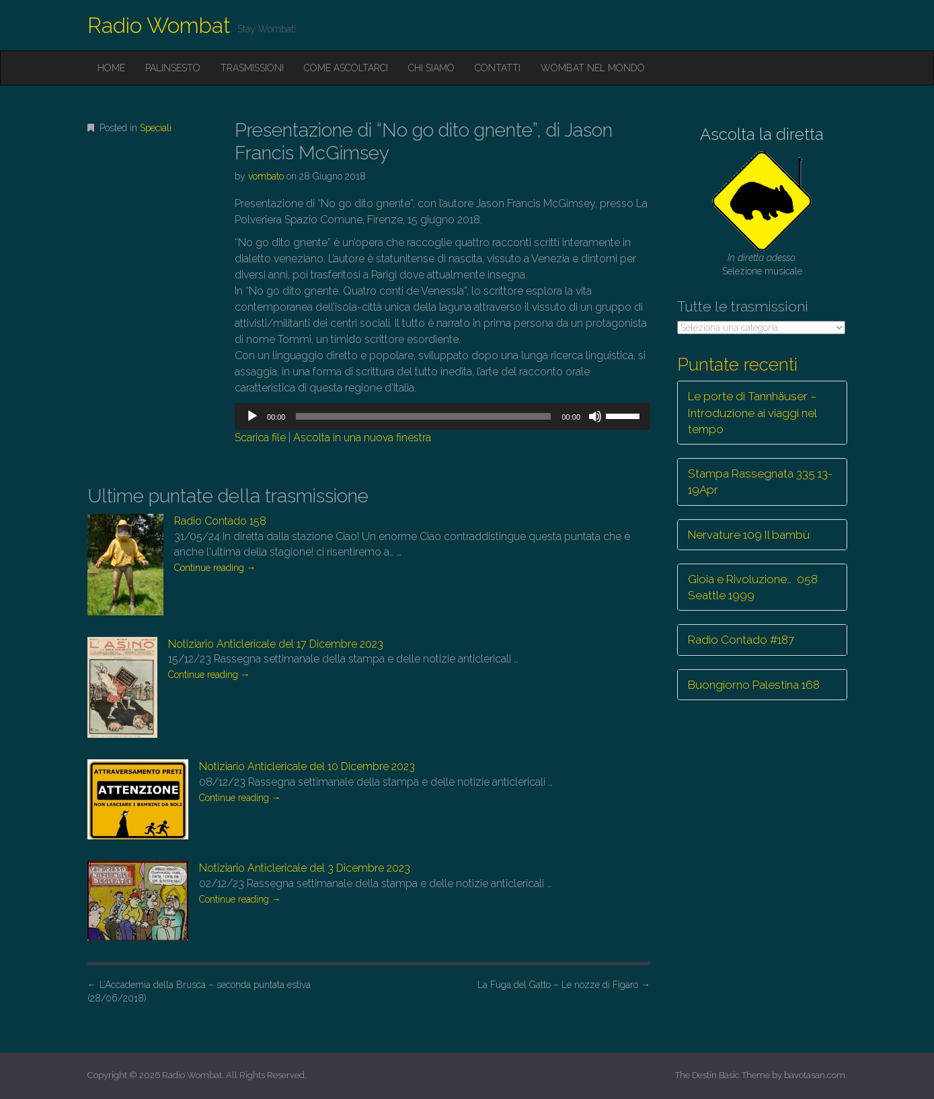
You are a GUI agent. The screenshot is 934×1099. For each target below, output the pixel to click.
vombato (266, 176)
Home (111, 68)
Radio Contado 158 (220, 521)
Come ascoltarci (346, 68)
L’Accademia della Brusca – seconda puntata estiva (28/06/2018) (199, 991)
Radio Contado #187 (741, 639)
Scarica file (260, 437)
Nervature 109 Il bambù (749, 534)
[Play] (252, 416)
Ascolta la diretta (762, 134)
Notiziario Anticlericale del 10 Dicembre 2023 (307, 766)
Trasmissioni (252, 68)
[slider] (423, 416)
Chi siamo (431, 68)
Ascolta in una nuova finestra (362, 437)
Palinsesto (172, 68)
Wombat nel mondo (593, 68)
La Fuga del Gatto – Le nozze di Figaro (563, 984)
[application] (442, 416)
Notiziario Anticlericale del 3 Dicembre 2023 (304, 868)
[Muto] (595, 416)
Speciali (155, 127)
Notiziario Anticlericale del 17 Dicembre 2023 (275, 644)
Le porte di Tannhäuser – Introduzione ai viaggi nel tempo (752, 412)
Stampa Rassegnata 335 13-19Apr (760, 481)
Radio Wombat (159, 25)
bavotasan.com (814, 1075)
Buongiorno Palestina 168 (754, 684)
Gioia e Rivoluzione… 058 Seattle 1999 (753, 587)
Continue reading (215, 567)
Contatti (497, 68)
